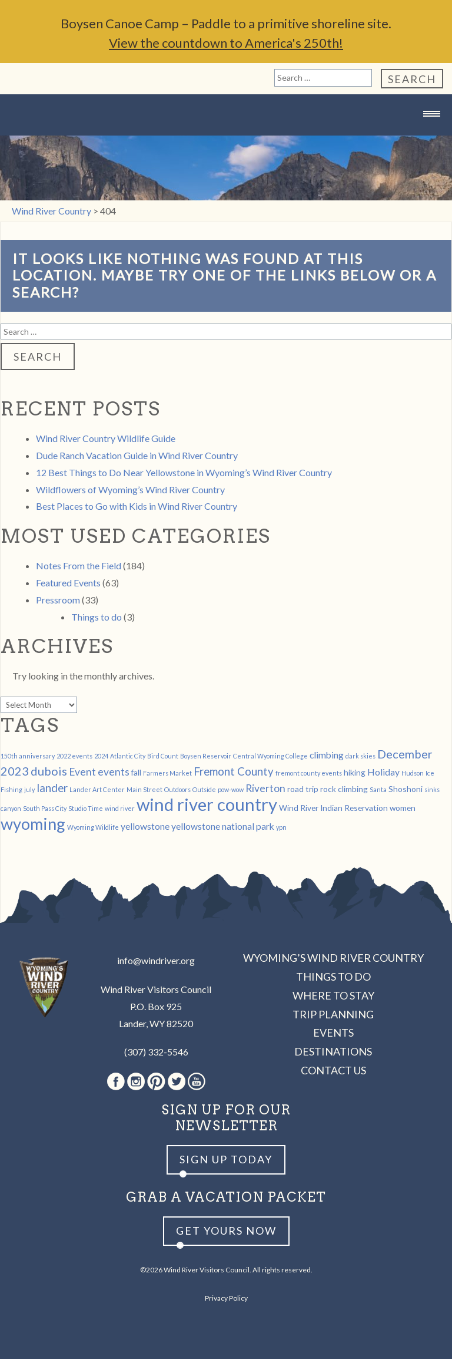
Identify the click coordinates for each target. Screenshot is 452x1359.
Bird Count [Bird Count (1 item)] (162, 756)
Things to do (96, 616)
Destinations (333, 1051)
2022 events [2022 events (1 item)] (74, 756)
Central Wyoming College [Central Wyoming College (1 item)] (270, 756)
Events (333, 1032)
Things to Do (333, 976)
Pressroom (58, 599)
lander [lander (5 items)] (52, 787)
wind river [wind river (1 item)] (120, 808)
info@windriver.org (156, 960)
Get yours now (226, 1230)
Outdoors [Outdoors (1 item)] (177, 789)
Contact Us (333, 1070)
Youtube (196, 1081)
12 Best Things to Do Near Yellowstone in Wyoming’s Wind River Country (184, 472)
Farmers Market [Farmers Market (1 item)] (167, 773)
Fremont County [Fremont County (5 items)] (234, 771)
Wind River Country (226, 137)
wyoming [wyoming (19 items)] (33, 823)
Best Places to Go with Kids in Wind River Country (136, 506)
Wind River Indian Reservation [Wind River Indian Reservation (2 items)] (333, 808)
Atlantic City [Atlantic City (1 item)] (127, 756)
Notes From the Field (78, 565)
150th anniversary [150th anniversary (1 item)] (28, 756)
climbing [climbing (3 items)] (327, 754)
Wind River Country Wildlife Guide (105, 438)
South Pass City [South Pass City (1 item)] (45, 808)
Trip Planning (333, 1014)
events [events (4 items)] (113, 772)
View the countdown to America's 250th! (226, 43)
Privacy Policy (226, 1298)
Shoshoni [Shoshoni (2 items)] (405, 789)
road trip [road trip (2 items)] (302, 789)
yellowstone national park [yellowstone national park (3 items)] (222, 826)
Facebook (116, 1081)
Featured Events (68, 582)
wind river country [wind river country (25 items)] (207, 804)
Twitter (176, 1081)
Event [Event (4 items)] (82, 772)
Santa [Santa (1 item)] (378, 789)
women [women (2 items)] (403, 808)
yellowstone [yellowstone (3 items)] (145, 826)
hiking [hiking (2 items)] (354, 772)
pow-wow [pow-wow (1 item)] (231, 789)
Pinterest (156, 1081)
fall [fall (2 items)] (136, 772)
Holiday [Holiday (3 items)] (383, 771)
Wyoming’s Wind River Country (333, 957)
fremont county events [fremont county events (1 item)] (308, 773)
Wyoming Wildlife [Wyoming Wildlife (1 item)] (93, 827)
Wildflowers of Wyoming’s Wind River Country (130, 489)
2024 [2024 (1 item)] (101, 756)
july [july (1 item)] (29, 789)
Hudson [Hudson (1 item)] (412, 773)
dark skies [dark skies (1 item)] (360, 756)
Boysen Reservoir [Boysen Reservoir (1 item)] (205, 756)
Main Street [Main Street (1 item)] (144, 789)
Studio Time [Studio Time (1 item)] (85, 808)
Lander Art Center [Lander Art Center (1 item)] (97, 789)
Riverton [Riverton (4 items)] (265, 788)
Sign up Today (226, 1159)
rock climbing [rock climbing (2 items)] (344, 789)
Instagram (136, 1081)
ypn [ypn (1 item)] (281, 827)
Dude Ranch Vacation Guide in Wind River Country (137, 455)
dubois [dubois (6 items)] (49, 771)
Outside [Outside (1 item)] (204, 789)
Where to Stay (333, 995)
